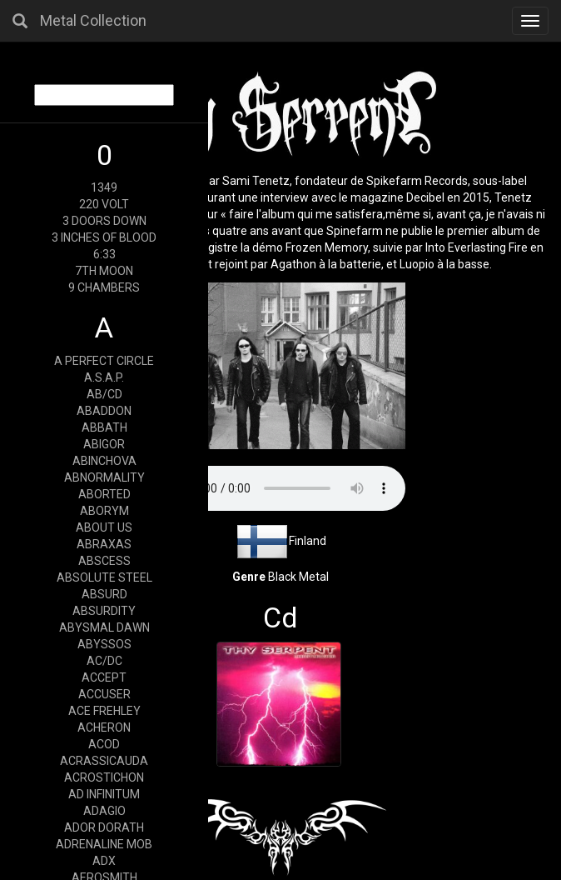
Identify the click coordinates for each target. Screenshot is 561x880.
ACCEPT (104, 677)
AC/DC (104, 661)
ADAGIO (104, 811)
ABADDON (104, 411)
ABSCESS (104, 561)
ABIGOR (104, 444)
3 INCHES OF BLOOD (104, 237)
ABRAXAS (104, 544)
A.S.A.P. (104, 377)
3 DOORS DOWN (104, 221)
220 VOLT (104, 204)
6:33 (104, 254)
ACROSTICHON (104, 777)
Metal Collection (93, 20)
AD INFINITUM (104, 794)
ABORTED (104, 494)
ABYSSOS (104, 644)
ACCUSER (104, 694)
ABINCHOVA (104, 461)
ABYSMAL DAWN (104, 627)
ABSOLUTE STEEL (104, 577)
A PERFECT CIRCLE (104, 361)
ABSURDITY (104, 611)
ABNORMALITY (104, 477)
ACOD (104, 744)
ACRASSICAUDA (104, 761)
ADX (104, 861)
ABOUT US (104, 527)
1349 (104, 187)
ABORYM (104, 511)
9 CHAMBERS (104, 287)
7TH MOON (104, 271)
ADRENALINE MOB (104, 844)
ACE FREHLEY (104, 711)
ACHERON (104, 727)
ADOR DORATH (104, 827)
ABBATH (104, 427)
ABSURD (104, 594)
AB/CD (104, 394)
